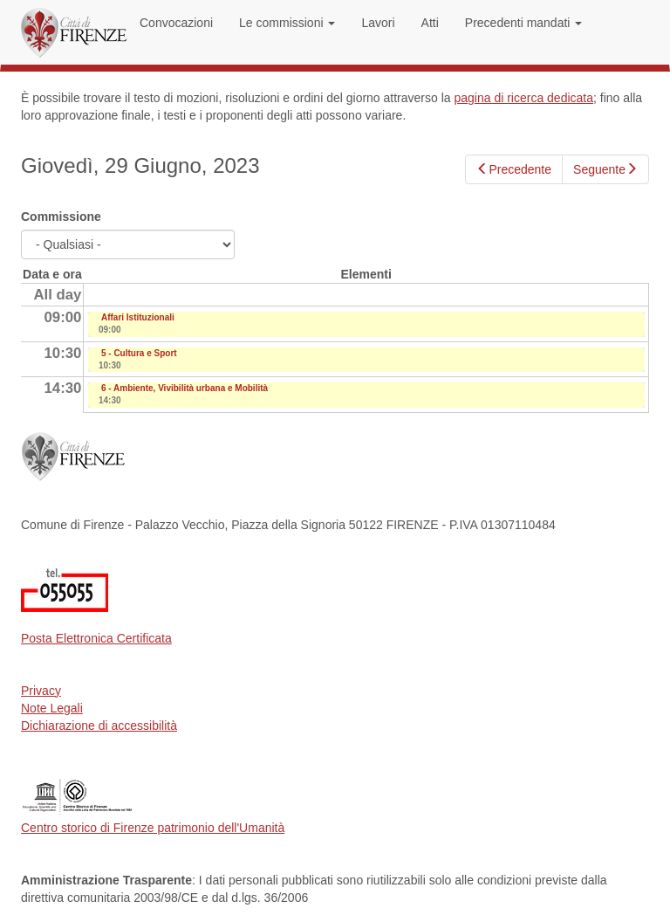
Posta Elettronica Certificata (96, 638)
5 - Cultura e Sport (139, 353)
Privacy (41, 691)
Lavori (377, 23)
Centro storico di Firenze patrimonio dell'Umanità (152, 828)
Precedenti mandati (524, 23)
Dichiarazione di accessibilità (99, 726)
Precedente (513, 169)
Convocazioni (176, 23)
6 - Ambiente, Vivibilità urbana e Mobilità (184, 388)
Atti (430, 23)
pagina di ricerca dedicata (523, 98)
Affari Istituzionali (137, 317)
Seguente (605, 169)
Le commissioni (287, 23)
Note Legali (52, 708)
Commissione (61, 217)
